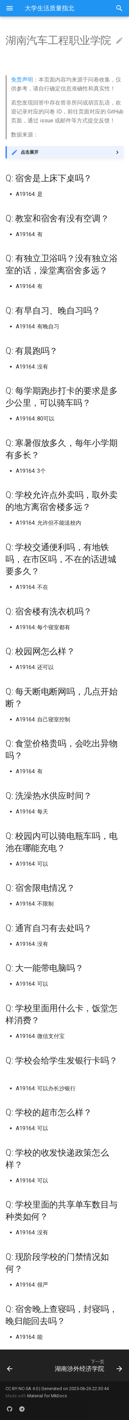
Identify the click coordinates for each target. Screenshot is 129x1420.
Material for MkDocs (47, 1395)
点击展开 (30, 152)
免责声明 (22, 79)
